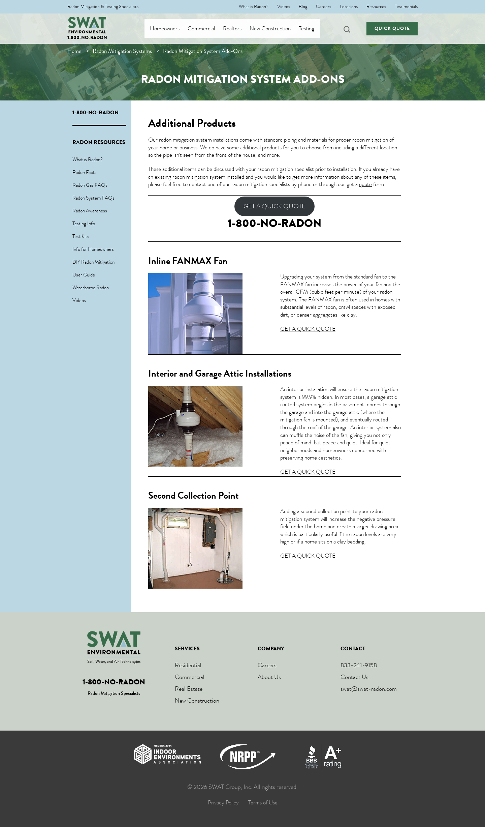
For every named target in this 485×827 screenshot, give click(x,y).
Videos (283, 6)
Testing (313, 28)
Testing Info (83, 223)
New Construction (276, 28)
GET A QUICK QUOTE (274, 206)
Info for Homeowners (93, 249)
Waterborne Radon (90, 287)
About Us (269, 677)
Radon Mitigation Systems (122, 51)
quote (365, 184)
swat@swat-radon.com (369, 688)
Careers (323, 6)
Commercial (207, 28)
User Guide (83, 274)
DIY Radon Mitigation (93, 262)
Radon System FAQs (93, 198)
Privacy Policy (223, 802)
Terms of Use (263, 802)
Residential (188, 665)
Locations (349, 6)
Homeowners (171, 28)
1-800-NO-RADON (87, 37)
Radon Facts (84, 172)
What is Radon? (253, 6)
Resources (376, 6)
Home (74, 51)
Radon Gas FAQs (89, 185)
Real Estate (188, 688)
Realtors (238, 28)
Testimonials (406, 6)
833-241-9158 (359, 665)
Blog (303, 6)
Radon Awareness (89, 210)
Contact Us (354, 677)
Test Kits (80, 236)
